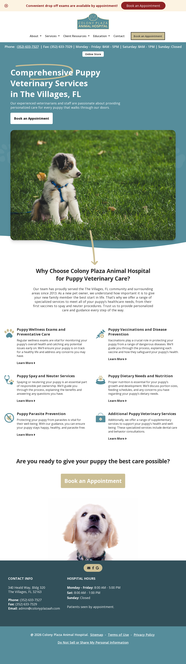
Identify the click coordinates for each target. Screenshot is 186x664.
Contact (119, 36)
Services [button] (51, 36)
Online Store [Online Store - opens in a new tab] (93, 54)
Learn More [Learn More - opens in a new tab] (25, 363)
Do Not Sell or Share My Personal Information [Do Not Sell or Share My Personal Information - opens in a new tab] (93, 642)
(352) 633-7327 (28, 47)
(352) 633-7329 (22, 604)
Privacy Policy (144, 635)
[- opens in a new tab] (93, 568)
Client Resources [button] (74, 36)
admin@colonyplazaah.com (34, 608)
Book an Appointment (143, 6)
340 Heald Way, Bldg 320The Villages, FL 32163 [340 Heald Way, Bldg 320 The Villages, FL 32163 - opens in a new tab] (26, 589)
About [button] (34, 36)
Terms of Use (118, 635)
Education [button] (100, 36)
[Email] (88, 568)
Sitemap (96, 635)
